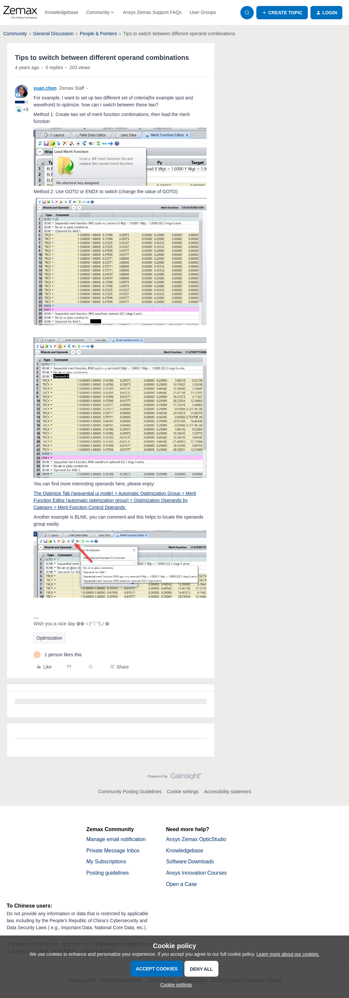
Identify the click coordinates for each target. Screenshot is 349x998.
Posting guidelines (108, 873)
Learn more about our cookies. (287, 954)
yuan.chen (45, 88)
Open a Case (181, 884)
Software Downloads (190, 862)
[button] (282, 12)
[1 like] (58, 654)
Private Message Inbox (113, 850)
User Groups (203, 12)
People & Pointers (98, 33)
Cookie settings (183, 791)
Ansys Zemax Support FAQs (152, 12)
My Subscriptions (106, 862)
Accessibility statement (227, 791)
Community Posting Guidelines (129, 791)
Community (15, 33)
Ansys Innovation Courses (197, 873)
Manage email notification (116, 839)
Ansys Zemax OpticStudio (196, 839)
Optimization (49, 638)
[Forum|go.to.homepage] (20, 12)
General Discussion (53, 33)
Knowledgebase (61, 12)
